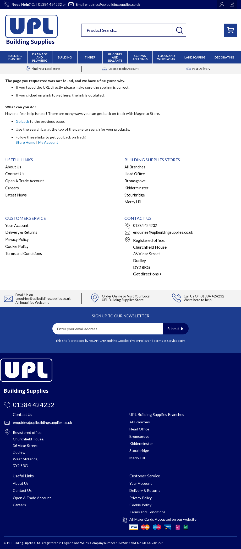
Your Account (17, 225)
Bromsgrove (135, 181)
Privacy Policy (17, 239)
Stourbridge (134, 195)
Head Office (134, 174)
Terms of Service (165, 341)
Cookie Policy (16, 246)
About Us (13, 167)
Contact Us (14, 174)
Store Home (25, 142)
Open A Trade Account (24, 181)
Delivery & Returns (21, 232)
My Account (48, 142)
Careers (12, 188)
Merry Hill (132, 202)
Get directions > (147, 273)
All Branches (134, 167)
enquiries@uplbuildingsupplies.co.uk (112, 4)
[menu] (120, 57)
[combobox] (133, 30)
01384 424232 (50, 4)
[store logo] (31, 30)
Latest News (16, 195)
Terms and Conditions (23, 253)
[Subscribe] (176, 328)
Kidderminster (136, 188)
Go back (22, 121)
